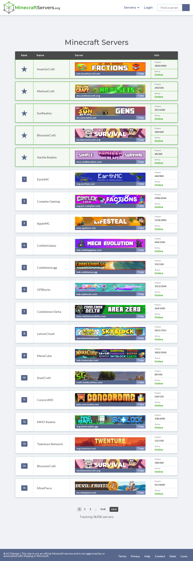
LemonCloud (45, 333)
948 (103, 509)
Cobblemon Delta (49, 311)
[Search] (186, 7)
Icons (184, 554)
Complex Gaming (48, 201)
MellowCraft (46, 91)
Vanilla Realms (47, 157)
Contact (160, 554)
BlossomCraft (46, 135)
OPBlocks (44, 289)
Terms (122, 554)
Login (148, 7)
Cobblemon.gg (47, 267)
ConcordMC (45, 400)
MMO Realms (46, 422)
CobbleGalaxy (46, 245)
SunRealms (44, 113)
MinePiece (44, 488)
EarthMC (43, 179)
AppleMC (43, 223)
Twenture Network (50, 444)
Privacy (135, 554)
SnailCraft (44, 378)
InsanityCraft (46, 69)
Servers (131, 7)
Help (147, 554)
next (114, 509)
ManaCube (44, 356)
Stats (172, 554)
